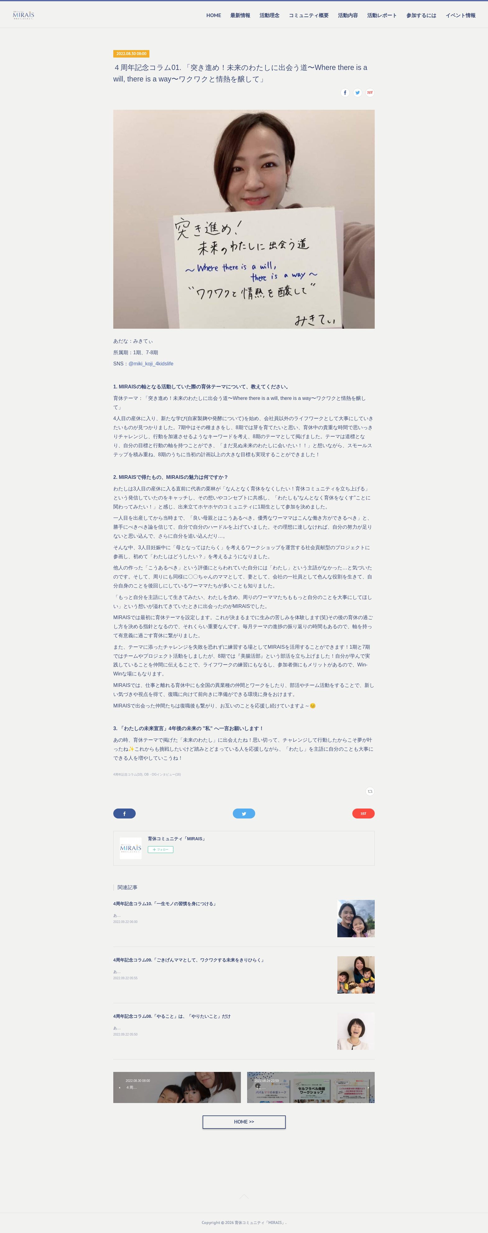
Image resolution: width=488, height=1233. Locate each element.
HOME (213, 15)
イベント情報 (461, 15)
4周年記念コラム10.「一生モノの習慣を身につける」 (165, 903)
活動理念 (269, 15)
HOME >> (244, 1122)
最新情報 (240, 15)
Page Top (244, 1198)
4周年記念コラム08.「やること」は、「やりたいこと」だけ (172, 1016)
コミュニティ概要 (309, 15)
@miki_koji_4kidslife (151, 363)
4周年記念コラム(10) (127, 774)
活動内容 (348, 15)
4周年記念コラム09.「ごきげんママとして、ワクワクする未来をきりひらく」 (189, 959)
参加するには (421, 15)
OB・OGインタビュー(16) (162, 774)
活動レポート (382, 15)
